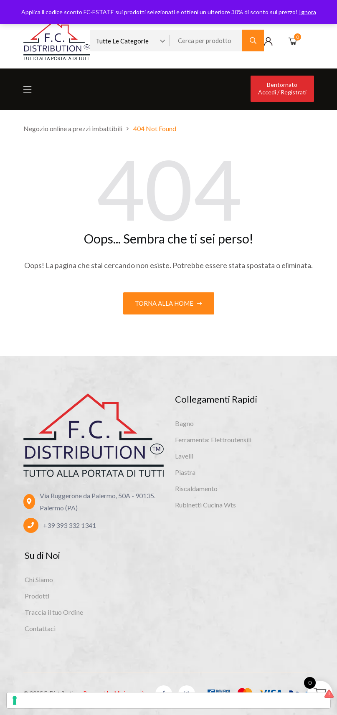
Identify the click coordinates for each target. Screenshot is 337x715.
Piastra (185, 472)
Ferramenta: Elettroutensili (213, 440)
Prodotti (37, 596)
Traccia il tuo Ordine (54, 612)
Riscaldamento (196, 488)
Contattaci (40, 628)
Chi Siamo (39, 579)
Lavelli (184, 456)
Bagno (184, 423)
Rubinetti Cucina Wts (205, 505)
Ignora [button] (307, 11)
